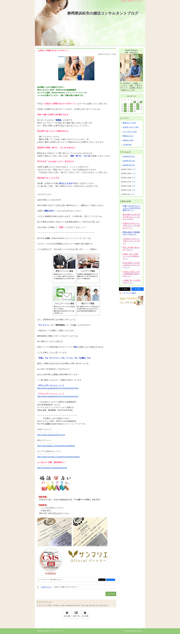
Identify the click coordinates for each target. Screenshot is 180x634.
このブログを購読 (128, 293)
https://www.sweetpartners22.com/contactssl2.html (57, 388)
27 (125, 111)
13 (125, 106)
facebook (110, 580)
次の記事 (85, 613)
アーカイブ (126, 152)
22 (131, 109)
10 (138, 104)
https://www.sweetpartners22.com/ (51, 435)
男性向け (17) (128, 136)
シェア (102, 580)
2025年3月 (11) (129, 156)
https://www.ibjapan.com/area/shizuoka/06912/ (56, 446)
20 (125, 109)
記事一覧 (76, 616)
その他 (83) (127, 145)
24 (138, 109)
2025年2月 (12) (129, 161)
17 (138, 106)
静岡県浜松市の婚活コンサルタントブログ (102, 13)
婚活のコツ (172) (129, 123)
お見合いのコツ (57, 579)
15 (131, 106)
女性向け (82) (128, 140)
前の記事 (67, 613)
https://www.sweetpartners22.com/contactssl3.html (57, 396)
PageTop (110, 594)
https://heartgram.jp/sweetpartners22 (52, 468)
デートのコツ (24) (130, 131)
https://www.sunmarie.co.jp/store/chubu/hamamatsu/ (58, 457)
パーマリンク (44, 580)
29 (131, 111)
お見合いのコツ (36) (130, 127)
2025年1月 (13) (129, 165)
